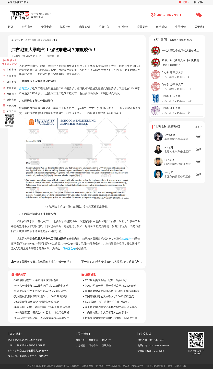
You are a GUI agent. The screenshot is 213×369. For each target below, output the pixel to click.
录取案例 (84, 26)
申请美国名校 (68, 248)
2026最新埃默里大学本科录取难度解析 (36, 280)
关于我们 (200, 26)
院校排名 (65, 26)
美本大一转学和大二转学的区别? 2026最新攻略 (41, 285)
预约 (198, 136)
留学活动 (161, 26)
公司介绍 (80, 340)
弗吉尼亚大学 (24, 88)
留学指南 (27, 26)
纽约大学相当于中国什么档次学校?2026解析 (110, 285)
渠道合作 (93, 345)
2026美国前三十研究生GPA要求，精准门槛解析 (41, 312)
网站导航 (198, 2)
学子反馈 (180, 26)
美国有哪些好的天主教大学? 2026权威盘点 (109, 296)
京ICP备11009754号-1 (106, 366)
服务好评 (106, 340)
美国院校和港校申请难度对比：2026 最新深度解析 (42, 296)
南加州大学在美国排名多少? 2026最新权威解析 (112, 291)
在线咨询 (127, 238)
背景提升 (142, 26)
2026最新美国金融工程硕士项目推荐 (106, 280)
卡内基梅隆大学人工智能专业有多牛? (106, 312)
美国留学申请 (44, 40)
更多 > (198, 127)
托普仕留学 (30, 40)
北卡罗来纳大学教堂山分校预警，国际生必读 (111, 318)
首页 (10, 26)
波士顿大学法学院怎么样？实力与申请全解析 (111, 307)
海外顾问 (123, 26)
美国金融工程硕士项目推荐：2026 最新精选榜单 (42, 307)
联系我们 (106, 345)
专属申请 (46, 26)
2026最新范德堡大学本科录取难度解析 (36, 301)
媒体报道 (93, 340)
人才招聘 (80, 345)
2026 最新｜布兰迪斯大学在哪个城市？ (107, 301)
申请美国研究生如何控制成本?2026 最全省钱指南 (42, 291)
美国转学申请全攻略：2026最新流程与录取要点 (41, 318)
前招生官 (104, 26)
